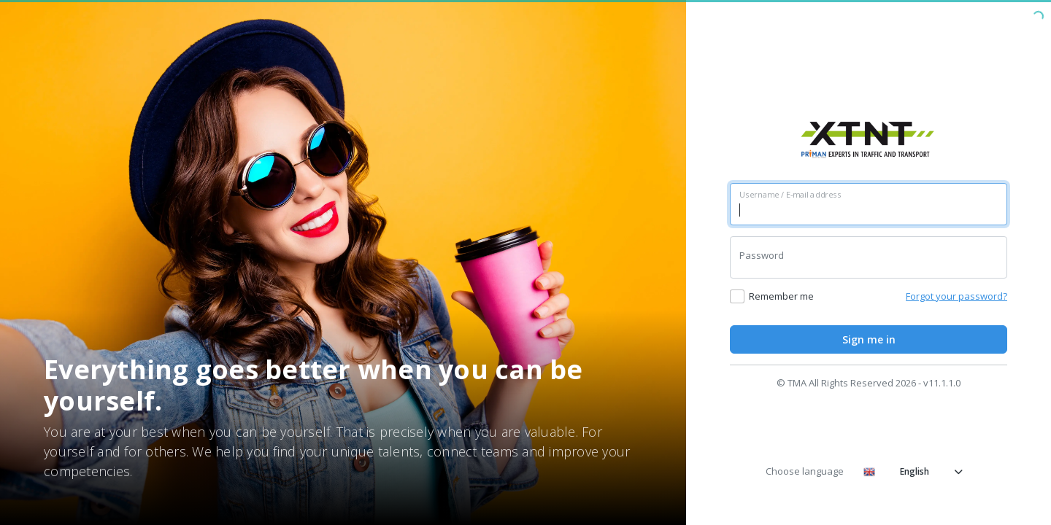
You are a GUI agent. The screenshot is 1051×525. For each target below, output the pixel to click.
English (913, 471)
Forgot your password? (956, 296)
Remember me (781, 296)
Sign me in (869, 339)
